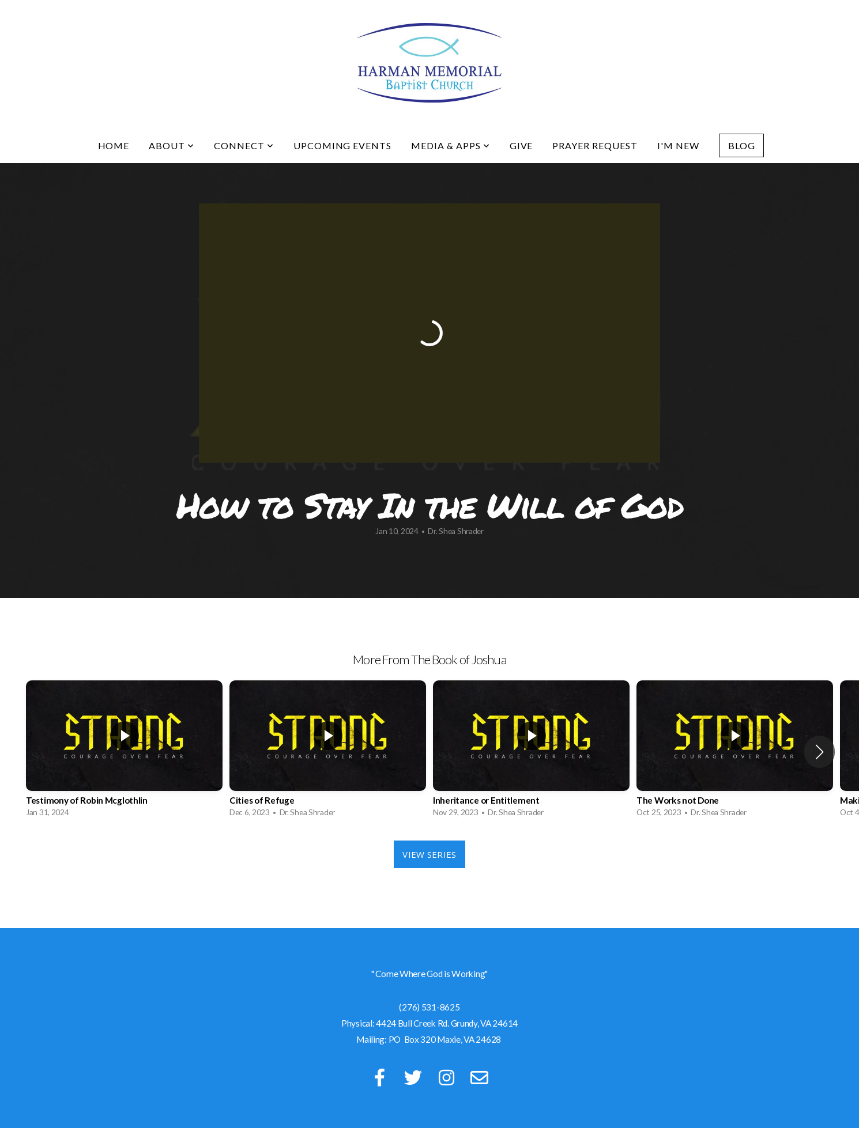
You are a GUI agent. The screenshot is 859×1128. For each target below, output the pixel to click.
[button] (819, 751)
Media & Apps (450, 145)
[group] (124, 751)
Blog (741, 145)
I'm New (678, 145)
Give (521, 145)
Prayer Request (594, 145)
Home (114, 145)
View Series (429, 854)
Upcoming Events (342, 145)
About (171, 145)
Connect (244, 145)
